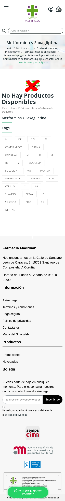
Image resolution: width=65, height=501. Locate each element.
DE (19, 139)
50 (28, 155)
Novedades (10, 361)
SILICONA (10, 202)
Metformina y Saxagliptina (24, 118)
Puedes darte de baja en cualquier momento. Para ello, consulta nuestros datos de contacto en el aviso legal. (28, 386)
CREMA (36, 147)
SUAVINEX (10, 194)
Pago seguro (11, 314)
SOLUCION (11, 170)
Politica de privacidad (17, 320)
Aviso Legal (10, 300)
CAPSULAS (11, 155)
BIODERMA (35, 162)
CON (52, 178)
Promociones (11, 355)
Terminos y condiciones (18, 307)
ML (7, 139)
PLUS (28, 202)
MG (29, 170)
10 (40, 155)
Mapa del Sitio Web (16, 334)
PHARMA (45, 170)
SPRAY (29, 194)
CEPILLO (10, 186)
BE (6, 162)
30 (46, 139)
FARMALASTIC (13, 178)
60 (36, 186)
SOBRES (35, 178)
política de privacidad (16, 414)
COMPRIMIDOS (13, 147)
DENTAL (10, 209)
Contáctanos (11, 327)
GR (42, 202)
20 (52, 155)
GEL (33, 139)
